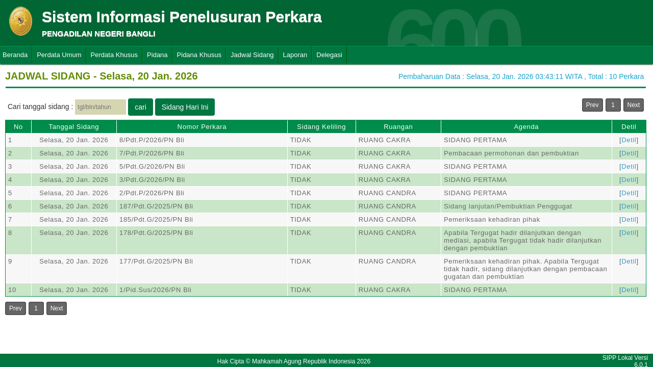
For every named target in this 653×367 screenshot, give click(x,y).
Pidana (157, 55)
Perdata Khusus (114, 55)
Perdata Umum (59, 55)
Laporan (295, 55)
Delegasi (329, 55)
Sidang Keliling (321, 126)
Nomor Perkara (202, 126)
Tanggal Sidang (74, 126)
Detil (628, 126)
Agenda (526, 126)
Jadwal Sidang (252, 55)
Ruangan (398, 126)
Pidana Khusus (199, 55)
